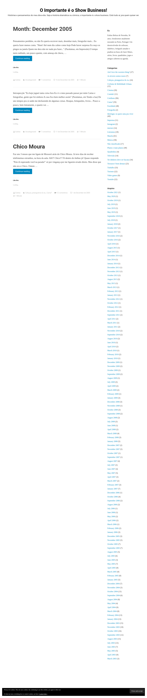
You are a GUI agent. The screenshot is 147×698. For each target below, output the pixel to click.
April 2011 (111, 319)
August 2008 (112, 418)
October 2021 (112, 192)
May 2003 (111, 651)
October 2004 (112, 591)
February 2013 (113, 291)
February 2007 (113, 485)
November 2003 (113, 627)
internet (110, 128)
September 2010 (113, 335)
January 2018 (112, 224)
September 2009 (113, 374)
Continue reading (22, 58)
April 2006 (111, 520)
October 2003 (112, 631)
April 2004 (111, 607)
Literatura (111, 132)
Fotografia (111, 110)
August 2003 (112, 639)
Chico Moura (29, 146)
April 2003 (111, 655)
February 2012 (113, 307)
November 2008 (113, 406)
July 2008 (111, 422)
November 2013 (113, 271)
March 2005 (112, 572)
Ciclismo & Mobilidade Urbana (119, 84)
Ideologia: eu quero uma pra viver (120, 114)
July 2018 (111, 220)
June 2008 (111, 425)
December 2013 (113, 267)
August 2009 (112, 378)
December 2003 (113, 623)
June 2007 (111, 469)
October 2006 (112, 497)
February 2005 (113, 576)
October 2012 (112, 303)
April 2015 (111, 252)
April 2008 (111, 429)
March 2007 (112, 481)
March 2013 (112, 287)
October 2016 (112, 240)
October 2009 (112, 370)
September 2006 (113, 501)
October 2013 (112, 275)
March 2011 (112, 323)
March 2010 (112, 350)
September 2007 (113, 457)
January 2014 (112, 264)
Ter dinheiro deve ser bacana (118, 160)
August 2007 (112, 461)
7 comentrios (46, 80)
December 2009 (113, 362)
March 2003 (112, 659)
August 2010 (112, 339)
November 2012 (113, 299)
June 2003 (111, 647)
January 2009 (112, 398)
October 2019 (112, 200)
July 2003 (111, 643)
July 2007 (111, 465)
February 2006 (113, 528)
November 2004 (113, 588)
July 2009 (111, 382)
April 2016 (111, 244)
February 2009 (113, 394)
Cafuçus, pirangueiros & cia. (35, 193)
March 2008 (112, 433)
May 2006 (111, 516)
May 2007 (111, 473)
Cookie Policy (43, 694)
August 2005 (112, 552)
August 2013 (112, 279)
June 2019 (111, 208)
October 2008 (112, 410)
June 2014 (111, 260)
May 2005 (111, 564)
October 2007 (112, 453)
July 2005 (111, 556)
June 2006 (111, 512)
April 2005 (111, 568)
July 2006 (111, 508)
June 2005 (111, 560)
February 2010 (113, 354)
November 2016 (113, 236)
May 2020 (111, 196)
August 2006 (112, 505)
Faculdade (111, 106)
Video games (112, 175)
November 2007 (113, 449)
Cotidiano (111, 98)
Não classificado (113, 144)
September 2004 (113, 595)
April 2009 (111, 386)
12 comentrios (62, 193)
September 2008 (113, 414)
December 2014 (113, 256)
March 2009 (112, 390)
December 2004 (113, 584)
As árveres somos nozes (116, 76)
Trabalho (110, 168)
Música (110, 140)
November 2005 (113, 540)
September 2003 (113, 635)
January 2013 (112, 295)
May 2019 (111, 212)
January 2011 (112, 327)
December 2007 (113, 445)
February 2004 (113, 615)
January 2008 (112, 441)
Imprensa (111, 120)
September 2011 (113, 315)
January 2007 (112, 489)
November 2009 (113, 366)
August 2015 (112, 248)
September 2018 (113, 216)
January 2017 (112, 232)
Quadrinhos (111, 152)
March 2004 (112, 611)
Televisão (111, 156)
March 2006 (112, 524)
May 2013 (111, 283)
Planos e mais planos (115, 148)
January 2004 (112, 619)
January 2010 (112, 358)
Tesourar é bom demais (116, 164)
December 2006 (113, 493)
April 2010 (111, 347)
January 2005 (112, 580)
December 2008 (113, 402)
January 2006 (112, 532)
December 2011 (113, 311)
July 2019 (111, 204)
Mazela (110, 136)
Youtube (110, 179)
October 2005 (112, 544)
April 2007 (111, 477)
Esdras (17, 80)
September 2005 (113, 548)
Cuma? (49, 193)
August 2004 (112, 599)
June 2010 (111, 342)
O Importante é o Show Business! (73, 10)
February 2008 (113, 437)
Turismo (110, 172)
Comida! (110, 94)
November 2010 (113, 331)
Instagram (111, 124)
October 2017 (112, 228)
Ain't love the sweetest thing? (118, 72)
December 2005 (113, 536)
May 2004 (111, 603)
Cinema (110, 90)
